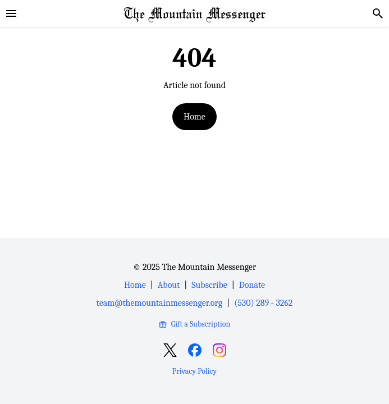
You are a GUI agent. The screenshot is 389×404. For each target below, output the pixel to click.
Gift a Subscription (194, 324)
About (169, 285)
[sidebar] (11, 13)
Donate (252, 285)
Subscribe (209, 285)
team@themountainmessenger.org (159, 303)
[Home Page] (195, 13)
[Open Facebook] (195, 350)
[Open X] (170, 350)
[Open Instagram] (219, 350)
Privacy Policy (194, 371)
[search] (378, 13)
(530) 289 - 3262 (263, 303)
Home (194, 117)
